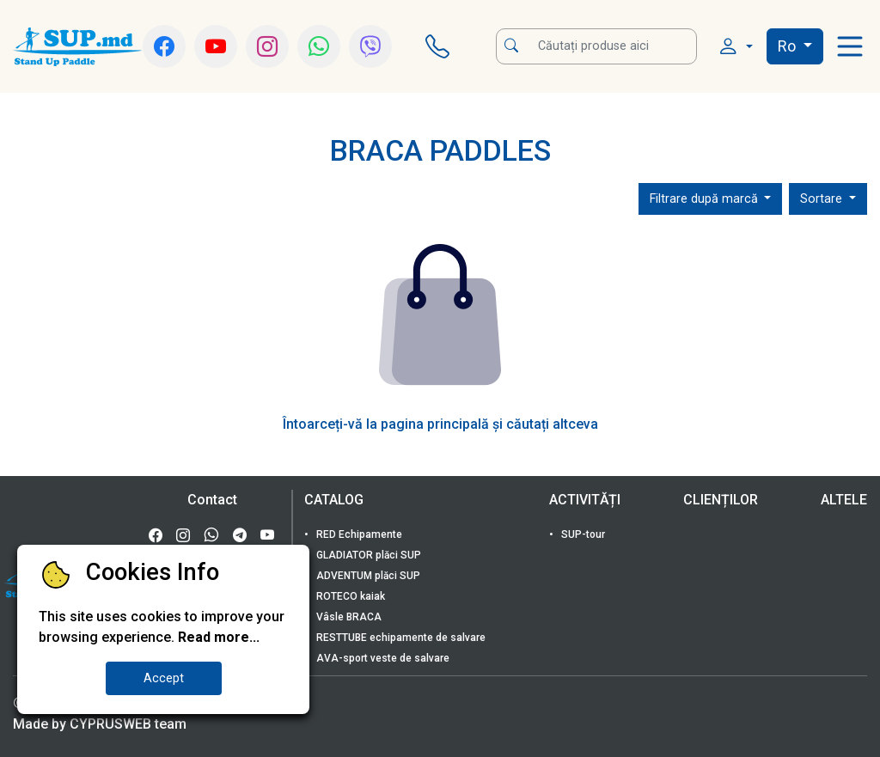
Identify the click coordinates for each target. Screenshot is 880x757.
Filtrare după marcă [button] (705, 199)
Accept (164, 678)
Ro (788, 46)
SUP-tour (582, 534)
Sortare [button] (823, 199)
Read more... (219, 637)
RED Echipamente (358, 534)
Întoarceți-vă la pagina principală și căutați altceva (440, 424)
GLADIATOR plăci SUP (367, 555)
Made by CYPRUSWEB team (99, 724)
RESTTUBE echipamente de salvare (400, 638)
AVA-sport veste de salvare (381, 658)
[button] (735, 46)
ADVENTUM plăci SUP (367, 576)
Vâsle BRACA (348, 617)
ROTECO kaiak (349, 596)
